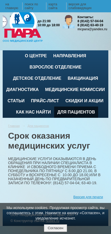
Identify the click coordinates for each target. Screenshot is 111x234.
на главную (11, 6)
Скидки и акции (84, 101)
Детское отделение (37, 78)
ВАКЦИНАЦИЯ (83, 78)
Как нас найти (33, 112)
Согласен (55, 228)
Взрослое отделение (55, 67)
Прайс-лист (45, 101)
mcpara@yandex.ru (92, 29)
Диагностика (22, 89)
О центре (36, 56)
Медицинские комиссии (75, 89)
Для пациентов (76, 112)
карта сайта (53, 6)
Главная (14, 125)
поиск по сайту (31, 6)
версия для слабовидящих (80, 6)
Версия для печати (88, 197)
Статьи (16, 101)
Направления (69, 56)
